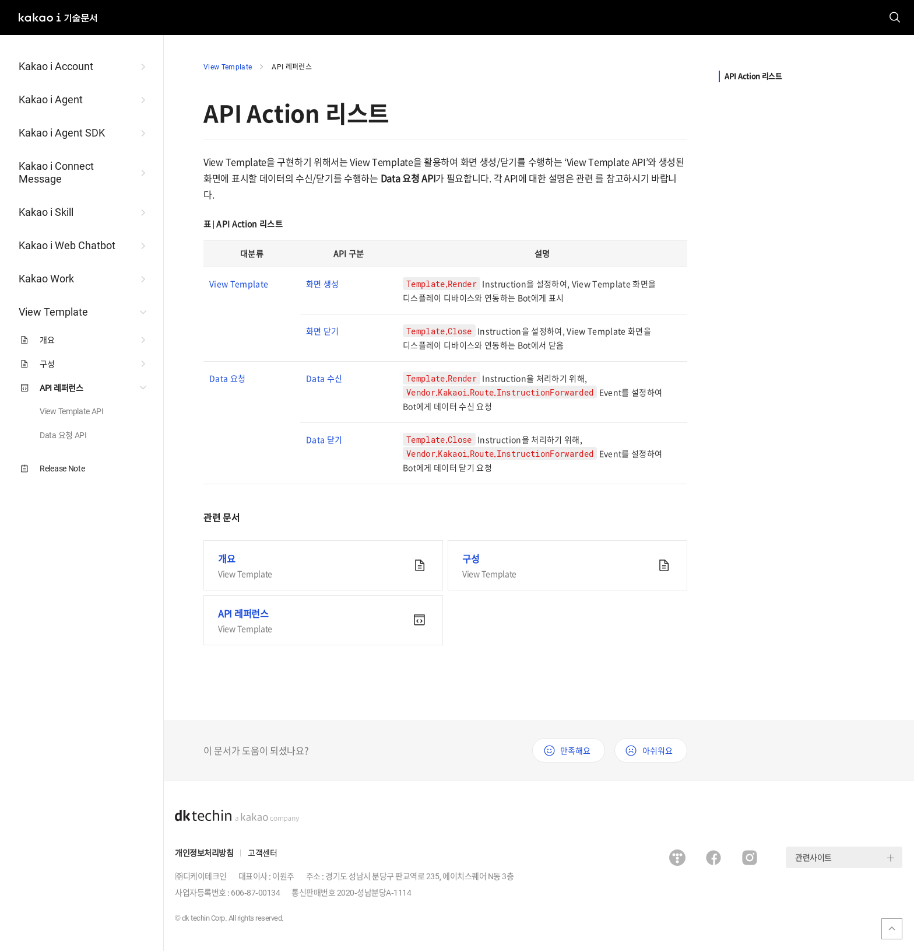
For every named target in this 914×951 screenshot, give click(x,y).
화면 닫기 (322, 331)
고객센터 (262, 852)
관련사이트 (813, 857)
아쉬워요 (657, 750)
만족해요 (575, 750)
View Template (227, 66)
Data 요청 (227, 378)
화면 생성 (322, 283)
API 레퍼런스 (292, 66)
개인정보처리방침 (204, 852)
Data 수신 (324, 378)
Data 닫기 (324, 439)
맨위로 (891, 928)
